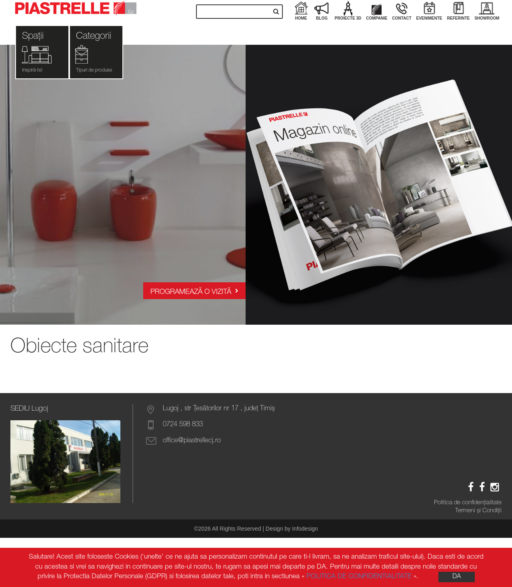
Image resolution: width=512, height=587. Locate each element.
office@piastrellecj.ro (192, 440)
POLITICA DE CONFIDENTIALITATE (359, 576)
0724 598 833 (183, 424)
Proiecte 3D (348, 10)
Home (301, 10)
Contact (401, 10)
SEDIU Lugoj (29, 409)
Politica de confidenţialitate (468, 503)
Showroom (486, 10)
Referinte (458, 10)
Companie (376, 10)
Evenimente (429, 10)
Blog (322, 10)
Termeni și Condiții (478, 511)
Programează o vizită (194, 290)
